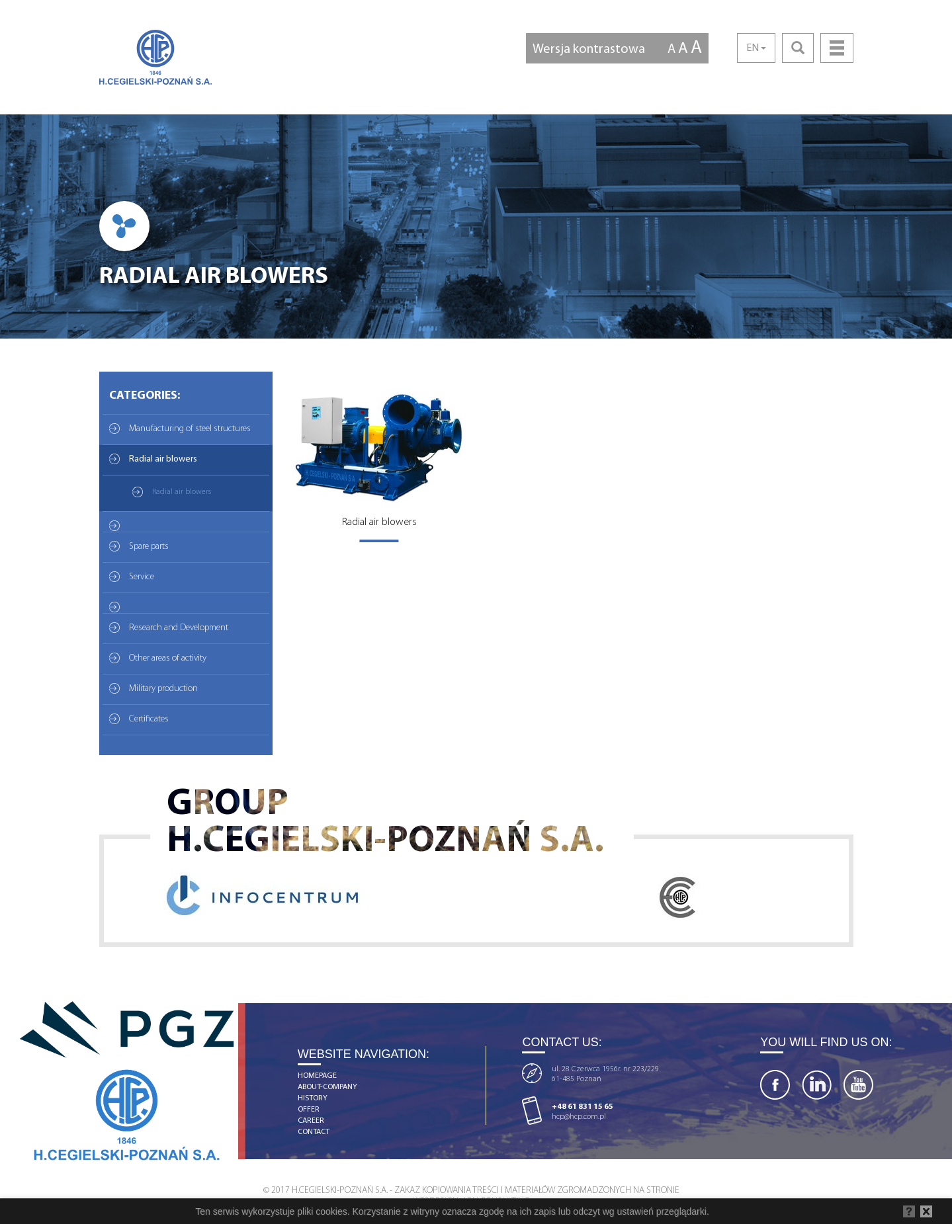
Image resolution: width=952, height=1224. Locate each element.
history (312, 1098)
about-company (327, 1087)
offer (309, 1110)
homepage (317, 1076)
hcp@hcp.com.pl (579, 1117)
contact (313, 1132)
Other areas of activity (167, 658)
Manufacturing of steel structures (190, 429)
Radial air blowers (163, 459)
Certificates (149, 719)
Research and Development (178, 628)
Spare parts (149, 546)
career (311, 1121)
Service (141, 577)
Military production (163, 689)
